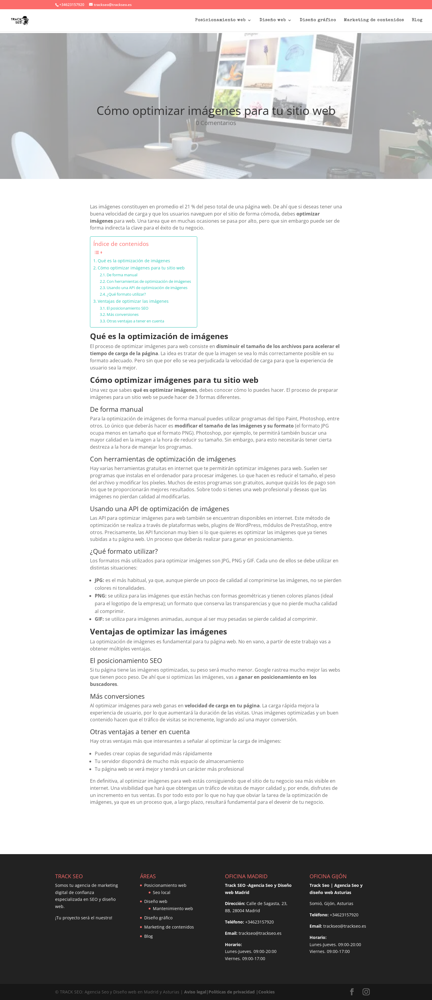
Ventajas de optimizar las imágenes (133, 301)
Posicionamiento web (220, 20)
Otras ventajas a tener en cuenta (135, 321)
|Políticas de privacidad (230, 992)
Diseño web (272, 20)
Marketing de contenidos (374, 20)
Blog (417, 20)
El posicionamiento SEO (127, 308)
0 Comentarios (216, 123)
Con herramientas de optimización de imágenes (149, 281)
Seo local (161, 892)
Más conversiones (123, 314)
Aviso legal (195, 992)
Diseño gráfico (318, 20)
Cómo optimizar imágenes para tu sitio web (141, 268)
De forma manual (122, 274)
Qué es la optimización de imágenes (134, 260)
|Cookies (265, 992)
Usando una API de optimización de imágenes (147, 287)
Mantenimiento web (173, 908)
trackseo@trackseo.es (260, 933)
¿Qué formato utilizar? (126, 294)
